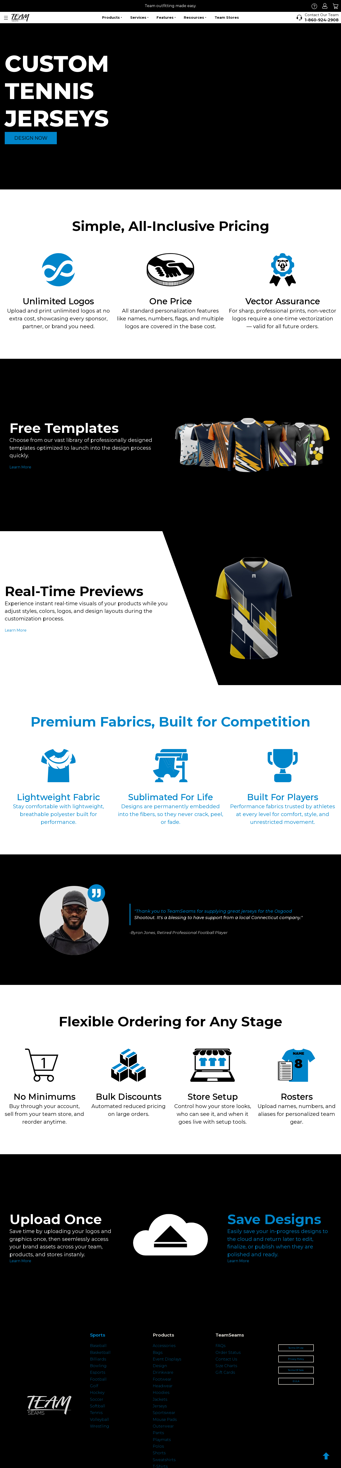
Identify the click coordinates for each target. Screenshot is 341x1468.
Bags (157, 1352)
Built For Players (282, 797)
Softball (97, 1406)
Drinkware (163, 1372)
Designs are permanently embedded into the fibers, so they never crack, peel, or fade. (170, 814)
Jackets (160, 1399)
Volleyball (99, 1419)
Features (166, 17)
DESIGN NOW (30, 138)
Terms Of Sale (296, 1370)
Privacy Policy (296, 1358)
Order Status (228, 1352)
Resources (195, 17)
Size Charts (226, 1366)
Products (112, 17)
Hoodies (161, 1392)
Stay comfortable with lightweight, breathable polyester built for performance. (58, 814)
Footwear (162, 1379)
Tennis (96, 1412)
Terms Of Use (296, 1347)
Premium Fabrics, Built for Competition (170, 721)
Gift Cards (225, 1372)
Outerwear (163, 1426)
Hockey (97, 1392)
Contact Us (226, 1359)
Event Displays (167, 1359)
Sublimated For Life (170, 797)
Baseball (98, 1345)
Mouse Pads (165, 1419)
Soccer (96, 1399)
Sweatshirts (164, 1460)
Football (98, 1379)
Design (160, 1366)
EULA (296, 1381)
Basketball (100, 1352)
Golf (94, 1386)
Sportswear (164, 1412)
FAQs (220, 1345)
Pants (158, 1433)
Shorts (159, 1453)
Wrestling (99, 1426)
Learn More (20, 467)
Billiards (98, 1359)
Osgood (283, 911)
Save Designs (274, 1219)
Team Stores (227, 17)
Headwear (163, 1386)
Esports (97, 1372)
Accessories (164, 1345)
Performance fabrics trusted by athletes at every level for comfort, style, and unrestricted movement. (282, 814)
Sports (97, 1335)
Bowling (98, 1366)
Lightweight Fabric (58, 797)
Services (139, 17)
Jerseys (160, 1406)
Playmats (162, 1439)
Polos (158, 1446)
